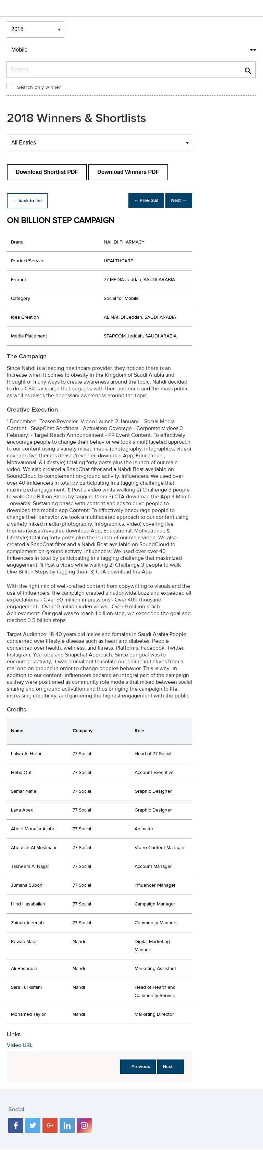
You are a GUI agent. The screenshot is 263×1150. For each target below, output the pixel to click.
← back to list (29, 200)
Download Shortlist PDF (47, 172)
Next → (176, 200)
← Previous (138, 200)
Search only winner (39, 87)
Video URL (20, 1045)
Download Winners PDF (128, 172)
